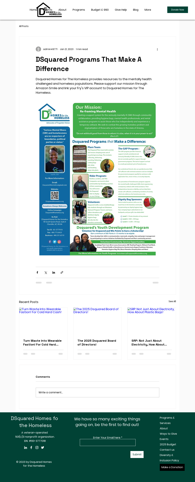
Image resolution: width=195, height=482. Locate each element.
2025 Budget (168, 444)
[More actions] (157, 49)
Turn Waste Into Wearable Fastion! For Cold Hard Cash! (42, 342)
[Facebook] (31, 448)
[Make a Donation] (172, 467)
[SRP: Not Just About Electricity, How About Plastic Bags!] (152, 321)
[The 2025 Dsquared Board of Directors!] (97, 321)
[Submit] (137, 454)
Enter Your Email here (106, 437)
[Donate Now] (177, 9)
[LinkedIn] (26, 448)
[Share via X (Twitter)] (45, 272)
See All (172, 301)
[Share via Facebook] (37, 272)
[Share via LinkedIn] (53, 272)
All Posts (24, 26)
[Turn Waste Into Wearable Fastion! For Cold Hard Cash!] (43, 321)
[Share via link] (61, 272)
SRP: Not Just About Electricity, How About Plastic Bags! (148, 342)
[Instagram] (37, 448)
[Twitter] (43, 448)
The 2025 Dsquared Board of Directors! (96, 342)
